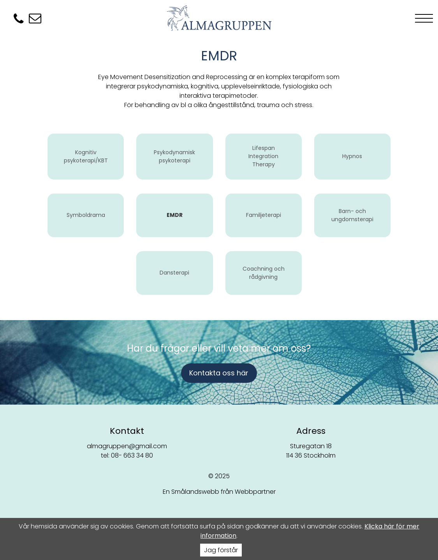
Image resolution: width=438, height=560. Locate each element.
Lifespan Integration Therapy (263, 156)
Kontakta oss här (218, 373)
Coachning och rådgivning (264, 273)
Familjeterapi (263, 215)
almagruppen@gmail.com (127, 446)
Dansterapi (174, 272)
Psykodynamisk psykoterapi (174, 156)
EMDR (175, 215)
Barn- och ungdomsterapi (352, 215)
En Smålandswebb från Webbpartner (219, 491)
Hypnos (352, 156)
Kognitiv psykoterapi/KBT (86, 156)
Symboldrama (86, 215)
